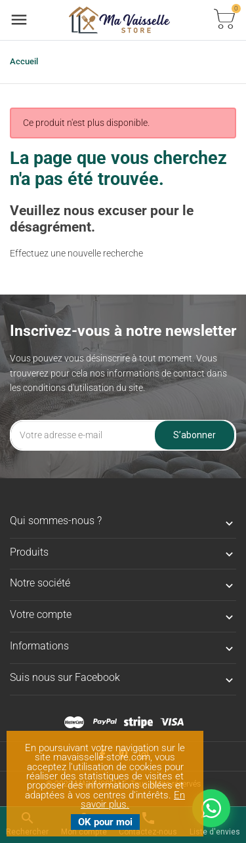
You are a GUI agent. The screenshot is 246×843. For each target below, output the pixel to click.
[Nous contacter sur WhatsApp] (211, 808)
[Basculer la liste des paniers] (224, 20)
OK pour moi (105, 822)
